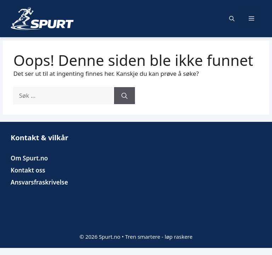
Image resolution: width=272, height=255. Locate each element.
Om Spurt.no (29, 158)
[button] (232, 18)
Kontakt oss (28, 170)
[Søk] (124, 95)
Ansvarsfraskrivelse (39, 182)
